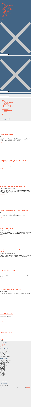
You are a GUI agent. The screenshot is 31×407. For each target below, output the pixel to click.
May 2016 (8, 164)
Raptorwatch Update (6, 134)
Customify (28, 387)
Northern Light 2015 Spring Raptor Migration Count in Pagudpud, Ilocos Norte (14, 161)
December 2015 (11, 188)
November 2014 (11, 253)
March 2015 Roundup (6, 228)
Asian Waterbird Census (4, 345)
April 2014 (8, 316)
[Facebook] (2, 18)
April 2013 (8, 335)
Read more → (2, 142)
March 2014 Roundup (6, 314)
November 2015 (11, 212)
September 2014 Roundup (8, 270)
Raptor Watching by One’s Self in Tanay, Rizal (14, 210)
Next (2, 340)
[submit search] (8, 54)
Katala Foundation (3, 346)
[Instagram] (2, 19)
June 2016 (8, 136)
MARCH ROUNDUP (6, 333)
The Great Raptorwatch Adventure (10, 289)
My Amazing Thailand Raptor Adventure (12, 186)
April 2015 (8, 230)
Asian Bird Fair (3, 344)
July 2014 (8, 291)
